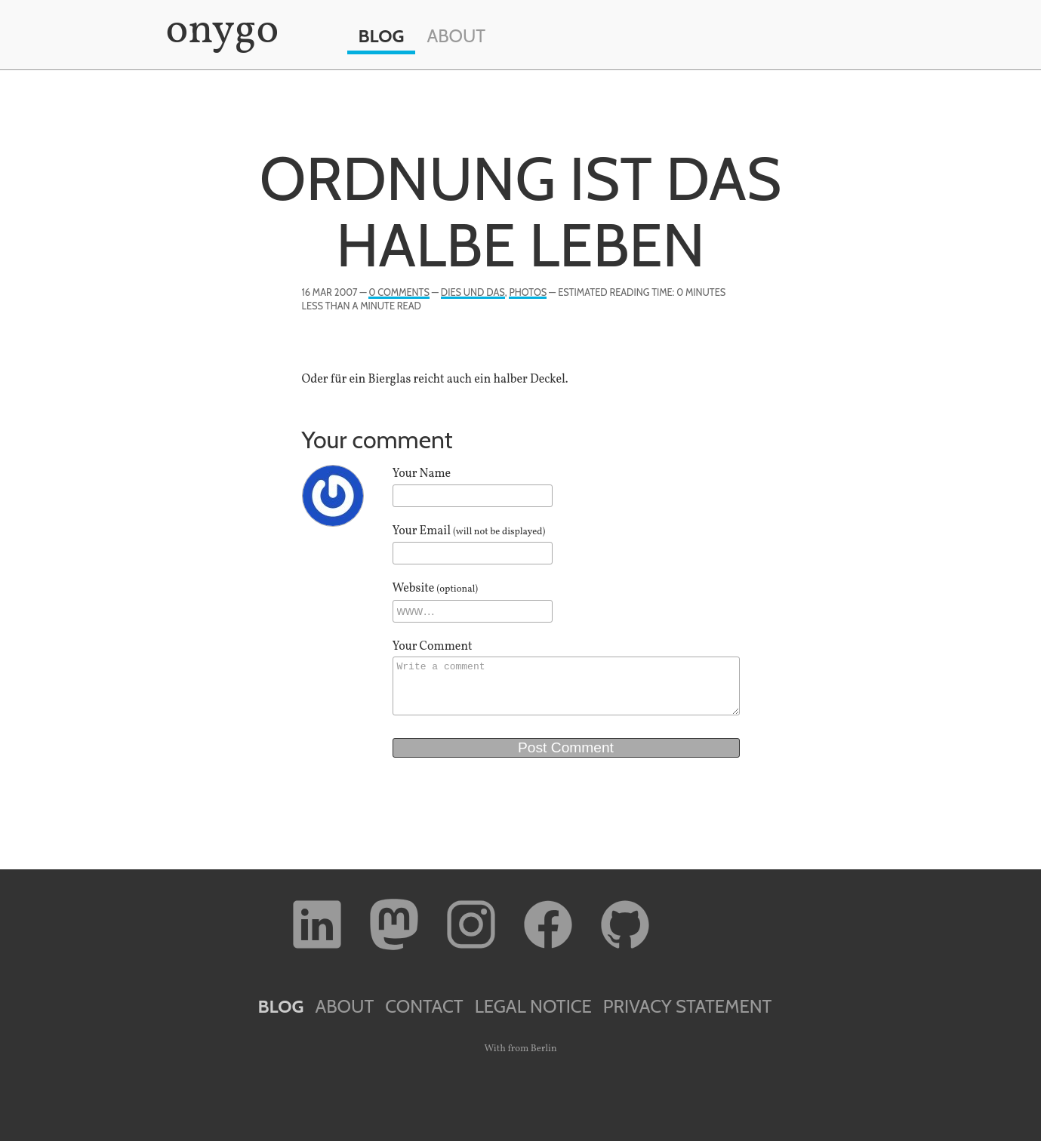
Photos (528, 292)
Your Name (422, 474)
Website (436, 588)
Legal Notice (533, 1006)
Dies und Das (473, 292)
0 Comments (398, 292)
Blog (382, 36)
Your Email (469, 531)
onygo (219, 31)
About (456, 36)
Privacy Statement (687, 1006)
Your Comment (433, 646)
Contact (424, 1006)
